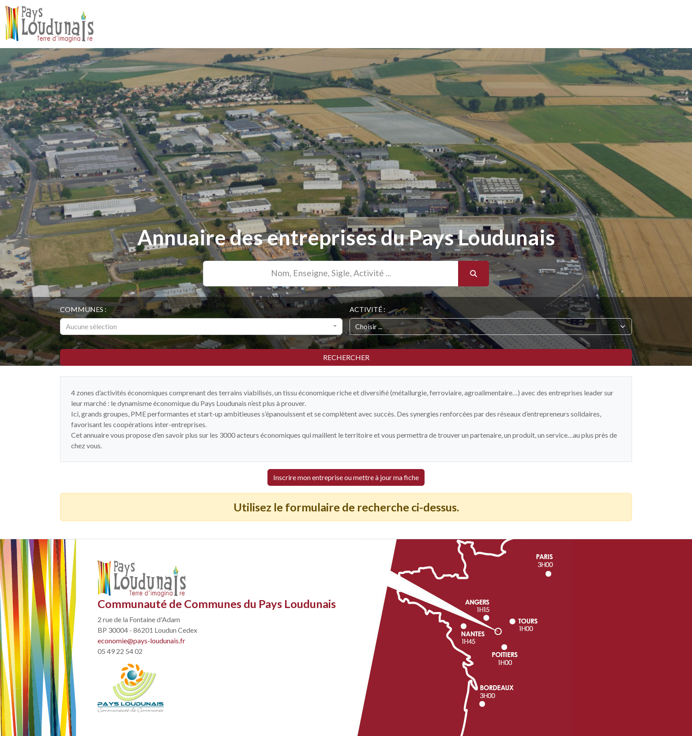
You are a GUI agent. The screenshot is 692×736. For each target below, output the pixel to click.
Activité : (367, 309)
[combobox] (201, 326)
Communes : (83, 309)
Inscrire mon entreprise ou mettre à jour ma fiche (346, 477)
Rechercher (346, 357)
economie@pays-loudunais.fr (141, 640)
